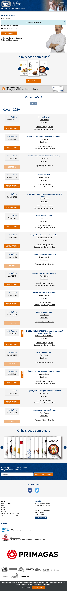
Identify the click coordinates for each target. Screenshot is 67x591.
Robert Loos (44, 394)
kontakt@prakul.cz (44, 504)
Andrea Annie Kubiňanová (44, 336)
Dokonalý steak (12, 15)
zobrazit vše (33, 81)
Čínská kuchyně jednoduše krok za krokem (44, 372)
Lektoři (3, 506)
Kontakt (3, 512)
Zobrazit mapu (41, 518)
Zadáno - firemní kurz (44, 313)
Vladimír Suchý (44, 375)
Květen (33, 103)
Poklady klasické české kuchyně (44, 274)
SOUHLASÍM (37, 587)
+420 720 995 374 (44, 506)
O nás (3, 510)
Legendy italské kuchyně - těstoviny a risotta (44, 391)
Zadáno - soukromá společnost (44, 255)
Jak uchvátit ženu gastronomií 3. (44, 293)
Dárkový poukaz (6, 504)
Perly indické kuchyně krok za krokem (44, 235)
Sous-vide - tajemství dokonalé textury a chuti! (44, 137)
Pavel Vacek (5, 18)
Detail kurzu (44, 123)
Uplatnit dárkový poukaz (9, 40)
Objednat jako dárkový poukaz (11, 38)
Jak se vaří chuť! (44, 175)
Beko (11, 529)
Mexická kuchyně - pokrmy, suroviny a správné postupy (44, 196)
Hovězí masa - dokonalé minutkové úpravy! (44, 156)
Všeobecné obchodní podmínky (10, 514)
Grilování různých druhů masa (44, 411)
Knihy (3, 508)
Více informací (25, 587)
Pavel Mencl (44, 140)
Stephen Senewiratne (44, 238)
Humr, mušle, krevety (44, 216)
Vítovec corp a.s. (15, 538)
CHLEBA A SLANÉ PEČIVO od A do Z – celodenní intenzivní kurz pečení (44, 332)
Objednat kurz (9, 33)
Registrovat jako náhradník (44, 166)
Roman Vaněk (44, 178)
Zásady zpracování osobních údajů (11, 516)
